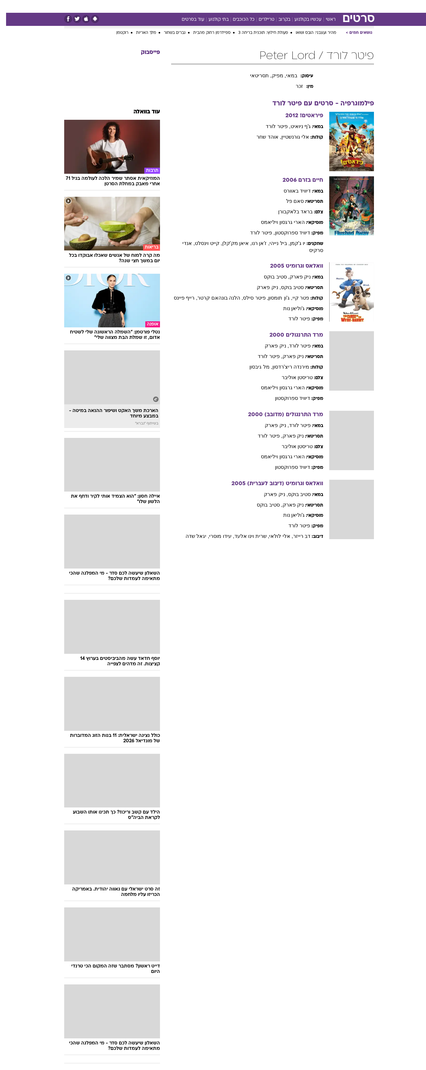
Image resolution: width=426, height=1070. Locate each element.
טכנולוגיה (151, 6)
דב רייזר (295, 536)
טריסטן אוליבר (291, 377)
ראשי (325, 20)
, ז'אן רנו (254, 243)
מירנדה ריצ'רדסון (284, 367)
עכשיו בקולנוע (302, 20)
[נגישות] (9, 7)
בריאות (197, 6)
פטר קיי (294, 298)
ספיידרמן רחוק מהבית (205, 33)
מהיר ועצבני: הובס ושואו (310, 33)
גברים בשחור (168, 33)
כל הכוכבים (237, 20)
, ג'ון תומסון (274, 298)
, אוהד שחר (262, 137)
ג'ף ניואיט (295, 126)
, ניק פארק (263, 287)
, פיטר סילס (249, 298)
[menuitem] (334, 6)
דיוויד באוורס (291, 191)
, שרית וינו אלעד (245, 536)
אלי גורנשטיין (289, 137)
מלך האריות (140, 33)
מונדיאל (294, 6)
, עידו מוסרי (215, 536)
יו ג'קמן (292, 243)
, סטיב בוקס (270, 276)
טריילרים (260, 20)
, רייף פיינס (179, 298)
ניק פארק (294, 276)
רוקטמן (116, 33)
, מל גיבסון (254, 367)
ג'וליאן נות (288, 308)
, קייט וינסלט (202, 243)
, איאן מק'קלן (231, 243)
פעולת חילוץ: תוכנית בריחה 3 (257, 33)
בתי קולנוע (212, 20)
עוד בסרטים (187, 20)
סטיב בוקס (286, 287)
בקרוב (278, 20)
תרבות (271, 6)
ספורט (316, 6)
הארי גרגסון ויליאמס (277, 222)
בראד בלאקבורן (289, 211)
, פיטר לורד (272, 126)
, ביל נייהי (273, 243)
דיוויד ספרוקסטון (286, 232)
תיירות (175, 6)
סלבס (251, 6)
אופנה (128, 6)
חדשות (338, 6)
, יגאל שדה (191, 536)
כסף (233, 6)
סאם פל (289, 201)
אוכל (217, 6)
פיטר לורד (293, 318)
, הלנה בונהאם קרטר (214, 298)
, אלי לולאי (275, 536)
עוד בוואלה (140, 112)
